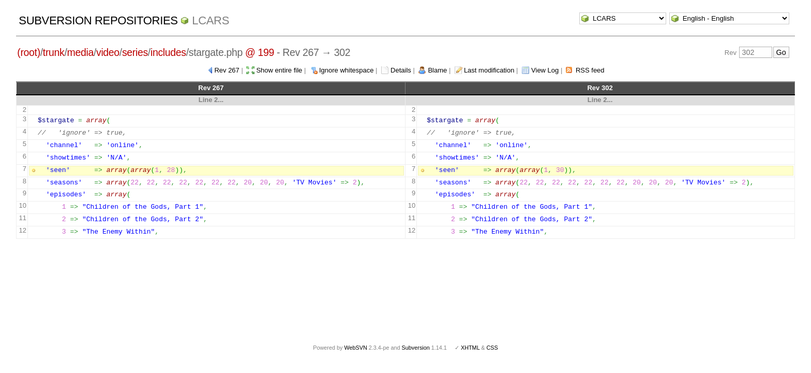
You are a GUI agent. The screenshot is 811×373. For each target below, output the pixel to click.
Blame (437, 70)
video (107, 52)
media (80, 52)
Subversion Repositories (98, 20)
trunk (54, 52)
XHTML (470, 348)
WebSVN (355, 348)
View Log (545, 70)
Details (401, 70)
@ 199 (259, 52)
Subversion (416, 348)
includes (168, 52)
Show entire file (279, 70)
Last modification (489, 70)
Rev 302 (599, 88)
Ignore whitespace (346, 70)
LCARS (210, 20)
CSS (492, 348)
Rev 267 (226, 70)
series (135, 52)
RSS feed (590, 70)
